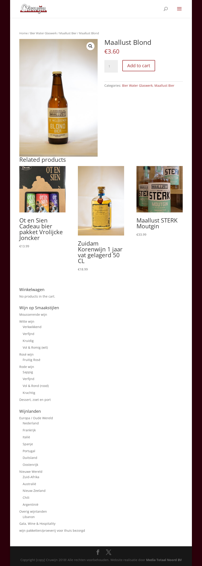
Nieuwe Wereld (30, 471)
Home (23, 33)
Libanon (29, 517)
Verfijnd (28, 334)
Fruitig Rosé (31, 360)
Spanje (28, 444)
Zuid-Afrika (31, 477)
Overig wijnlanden (33, 511)
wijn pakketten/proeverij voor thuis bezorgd (52, 530)
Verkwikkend (32, 327)
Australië (29, 484)
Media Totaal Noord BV (164, 560)
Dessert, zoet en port (35, 399)
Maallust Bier (68, 33)
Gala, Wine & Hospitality (37, 523)
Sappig (28, 372)
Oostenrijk (30, 464)
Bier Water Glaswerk (43, 33)
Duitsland (30, 458)
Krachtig (29, 393)
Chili (26, 497)
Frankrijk (29, 430)
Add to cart (138, 66)
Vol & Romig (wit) (35, 347)
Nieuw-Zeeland (34, 490)
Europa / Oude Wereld (36, 418)
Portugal (29, 451)
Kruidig (28, 341)
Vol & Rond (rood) (36, 386)
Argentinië (30, 504)
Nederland (31, 423)
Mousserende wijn (33, 314)
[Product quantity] (111, 66)
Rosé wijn (26, 354)
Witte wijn (26, 321)
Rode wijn (26, 367)
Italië (26, 437)
